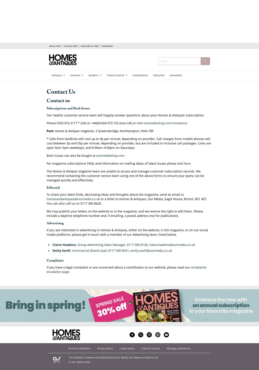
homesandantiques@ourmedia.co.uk (73, 199)
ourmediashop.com (110, 155)
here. (187, 163)
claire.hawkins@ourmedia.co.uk (172, 245)
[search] (205, 61)
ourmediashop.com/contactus (165, 123)
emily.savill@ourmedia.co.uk (151, 250)
